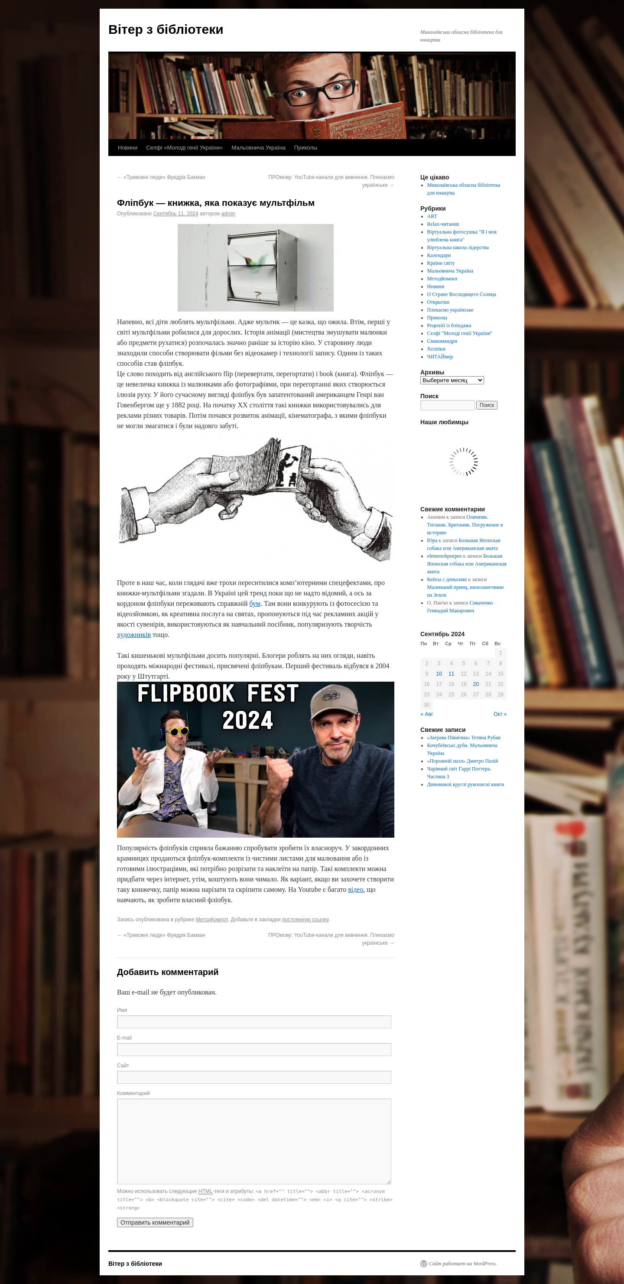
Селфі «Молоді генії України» (184, 147)
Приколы (306, 147)
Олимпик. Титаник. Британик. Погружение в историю (465, 525)
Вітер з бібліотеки (166, 29)
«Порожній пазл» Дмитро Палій (462, 761)
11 (451, 674)
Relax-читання (443, 224)
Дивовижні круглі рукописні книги (465, 784)
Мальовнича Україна (258, 147)
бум (254, 603)
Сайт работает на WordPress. (463, 1264)
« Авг (427, 714)
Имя (122, 1010)
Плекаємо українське (450, 310)
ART (432, 216)
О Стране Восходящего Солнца (461, 294)
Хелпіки (436, 349)
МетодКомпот (212, 920)
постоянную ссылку (305, 920)
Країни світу (441, 263)
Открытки (438, 302)
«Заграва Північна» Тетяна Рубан (464, 738)
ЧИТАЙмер (440, 357)
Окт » (500, 714)
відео (355, 889)
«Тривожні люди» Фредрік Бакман (161, 177)
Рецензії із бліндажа (449, 325)
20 (476, 684)
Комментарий (133, 1093)
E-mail (124, 1038)
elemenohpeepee (444, 556)
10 (439, 674)
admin (228, 214)
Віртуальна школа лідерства (458, 247)
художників (134, 634)
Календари (439, 255)
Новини (127, 147)
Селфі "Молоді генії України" (460, 333)
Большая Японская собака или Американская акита (467, 564)
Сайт (123, 1066)
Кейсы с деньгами (447, 579)
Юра (432, 540)
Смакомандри (442, 341)
